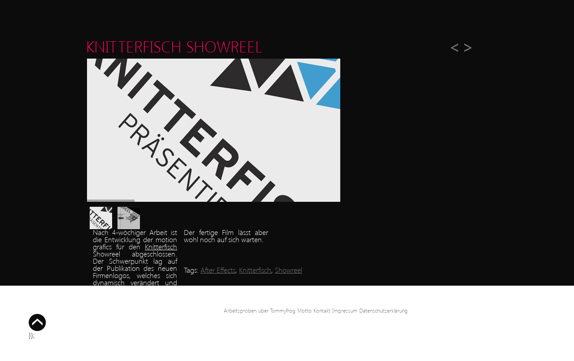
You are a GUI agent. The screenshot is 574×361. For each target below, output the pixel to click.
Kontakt (321, 310)
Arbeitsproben (240, 310)
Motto (304, 310)
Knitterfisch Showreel (174, 46)
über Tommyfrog (277, 310)
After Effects (217, 269)
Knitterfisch (161, 246)
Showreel (288, 269)
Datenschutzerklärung (383, 310)
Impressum (344, 310)
